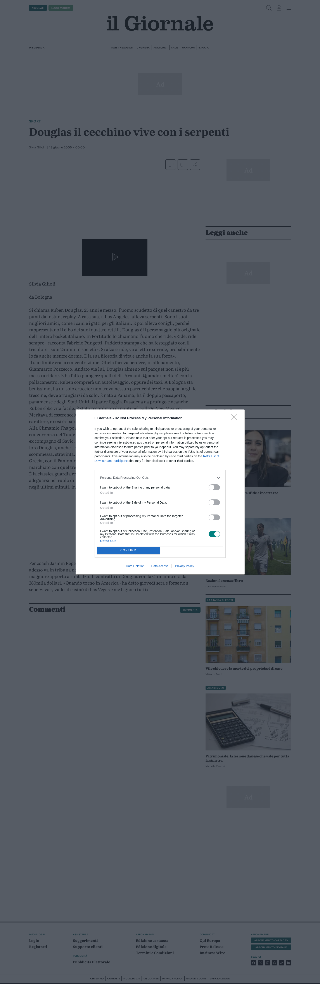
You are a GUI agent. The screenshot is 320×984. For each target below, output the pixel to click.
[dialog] (160, 492)
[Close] (236, 418)
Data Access (159, 566)
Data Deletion (135, 566)
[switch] (214, 487)
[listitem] (160, 477)
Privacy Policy (184, 566)
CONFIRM (128, 550)
